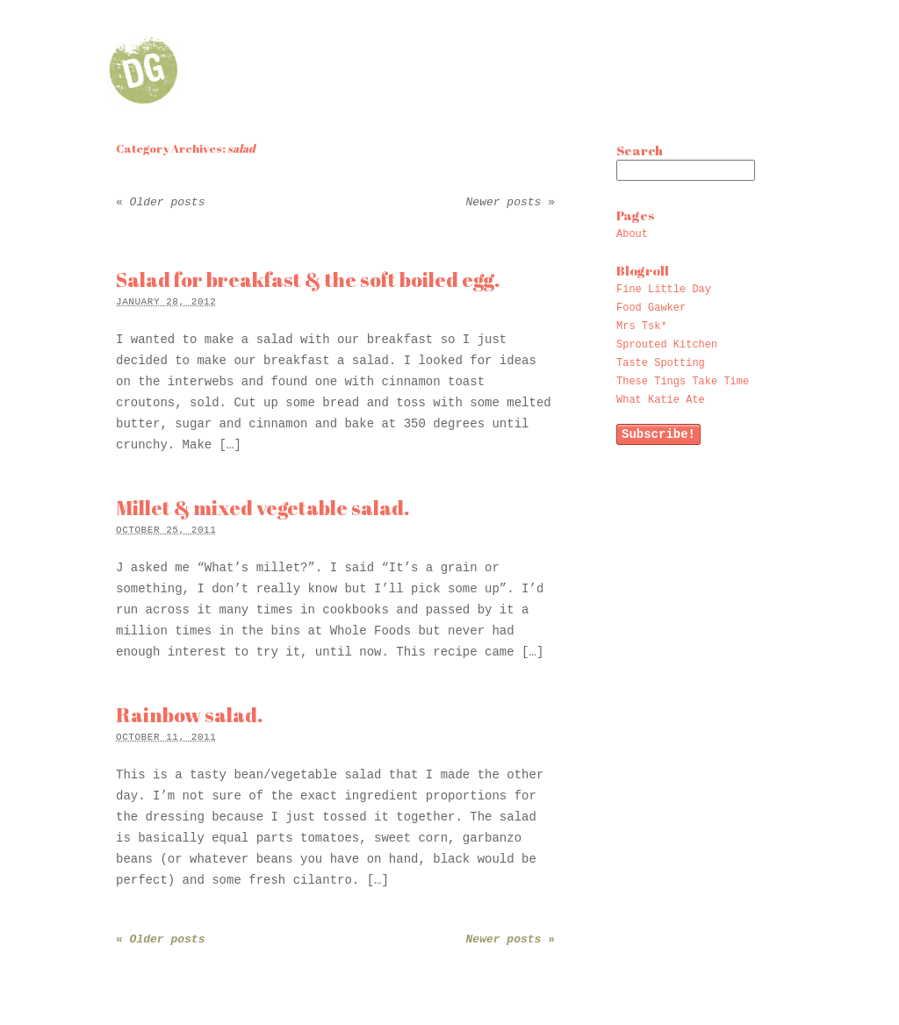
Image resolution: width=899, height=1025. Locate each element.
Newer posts (510, 202)
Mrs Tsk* (641, 326)
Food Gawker (651, 308)
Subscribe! (658, 434)
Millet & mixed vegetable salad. (262, 507)
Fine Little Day (663, 289)
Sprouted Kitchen (666, 345)
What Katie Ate (660, 400)
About (632, 234)
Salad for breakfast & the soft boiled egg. (308, 279)
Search (639, 150)
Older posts (160, 202)
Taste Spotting (660, 363)
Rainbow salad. (189, 714)
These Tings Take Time (682, 382)
